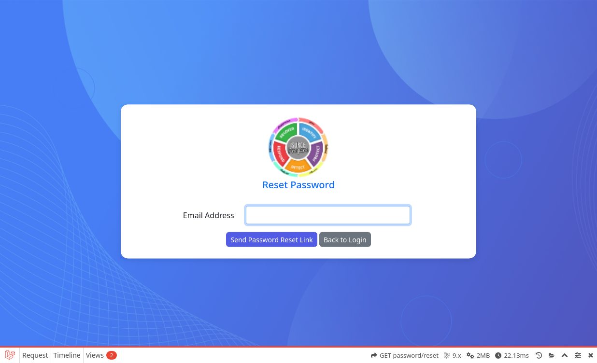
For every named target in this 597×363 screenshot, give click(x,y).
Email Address (208, 215)
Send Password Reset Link (271, 239)
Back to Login (345, 239)
